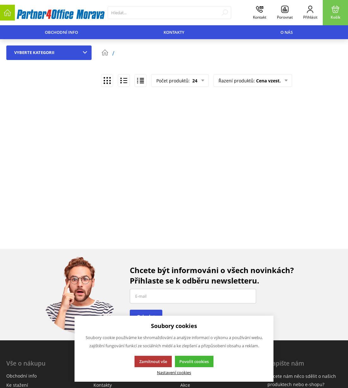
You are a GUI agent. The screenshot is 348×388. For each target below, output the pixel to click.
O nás (286, 32)
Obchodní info (61, 32)
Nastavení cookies (174, 372)
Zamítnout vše (153, 361)
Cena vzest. (268, 81)
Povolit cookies (194, 361)
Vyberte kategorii (52, 52)
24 (194, 81)
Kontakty (174, 32)
